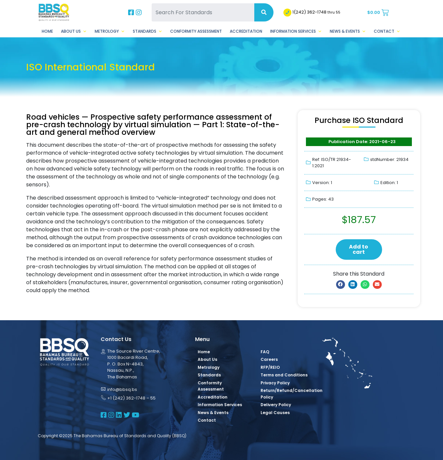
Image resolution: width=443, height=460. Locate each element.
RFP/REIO (270, 367)
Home (47, 31)
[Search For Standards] (203, 12)
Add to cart (358, 249)
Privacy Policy (275, 383)
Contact (387, 31)
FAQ (265, 352)
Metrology (110, 31)
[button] (340, 284)
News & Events (348, 31)
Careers (269, 359)
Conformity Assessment (196, 31)
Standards (147, 31)
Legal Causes (275, 412)
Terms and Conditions (284, 375)
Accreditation (246, 31)
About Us (74, 31)
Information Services (296, 31)
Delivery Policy (276, 404)
